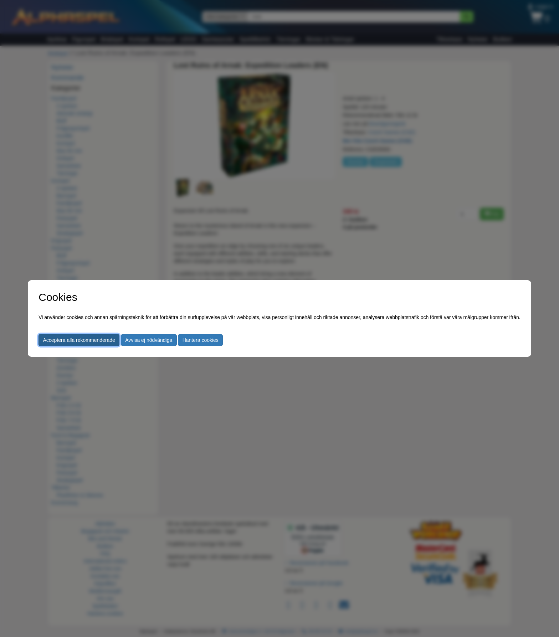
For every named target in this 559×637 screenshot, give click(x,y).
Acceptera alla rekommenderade (79, 340)
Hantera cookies (201, 340)
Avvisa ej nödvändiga (148, 340)
